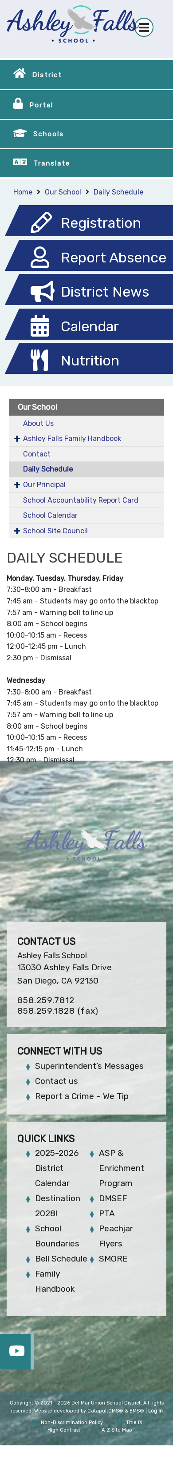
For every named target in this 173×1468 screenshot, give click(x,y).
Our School (63, 192)
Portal (41, 105)
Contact (37, 454)
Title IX (129, 1422)
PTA (107, 1213)
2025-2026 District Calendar (57, 1168)
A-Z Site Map (113, 1430)
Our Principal (44, 484)
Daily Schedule (118, 192)
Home (22, 192)
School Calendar (50, 515)
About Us (38, 423)
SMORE (113, 1259)
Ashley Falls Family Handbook (72, 438)
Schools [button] (48, 134)
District (47, 75)
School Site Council (55, 531)
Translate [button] (51, 163)
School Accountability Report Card (80, 500)
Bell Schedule (61, 1259)
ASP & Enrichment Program (121, 1168)
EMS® (137, 1411)
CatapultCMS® (105, 1411)
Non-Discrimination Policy (67, 1422)
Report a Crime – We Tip (82, 1096)
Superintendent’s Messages (89, 1066)
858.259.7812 (46, 1000)
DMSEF (113, 1198)
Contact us (56, 1081)
